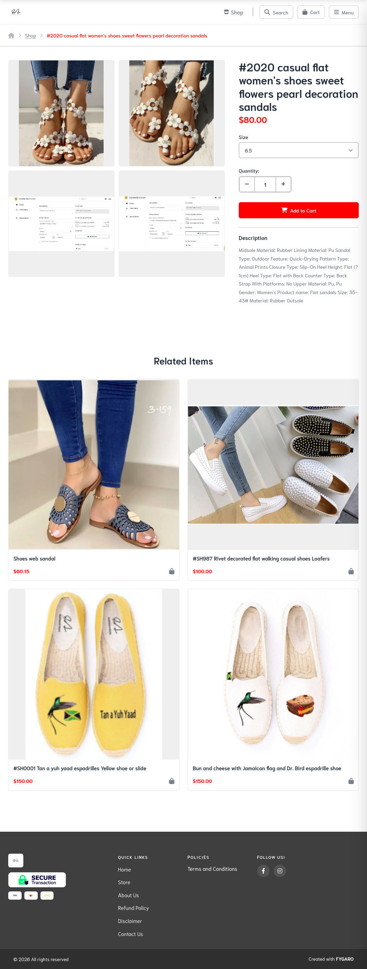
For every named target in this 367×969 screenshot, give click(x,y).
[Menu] (344, 12)
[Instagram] (280, 871)
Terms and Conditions (212, 868)
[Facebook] (263, 871)
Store (124, 881)
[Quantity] (265, 184)
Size (243, 137)
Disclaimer (130, 920)
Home (124, 869)
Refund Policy (133, 907)
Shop (30, 35)
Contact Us (130, 933)
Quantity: (249, 170)
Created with (331, 959)
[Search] (276, 12)
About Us (128, 894)
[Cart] (311, 12)
